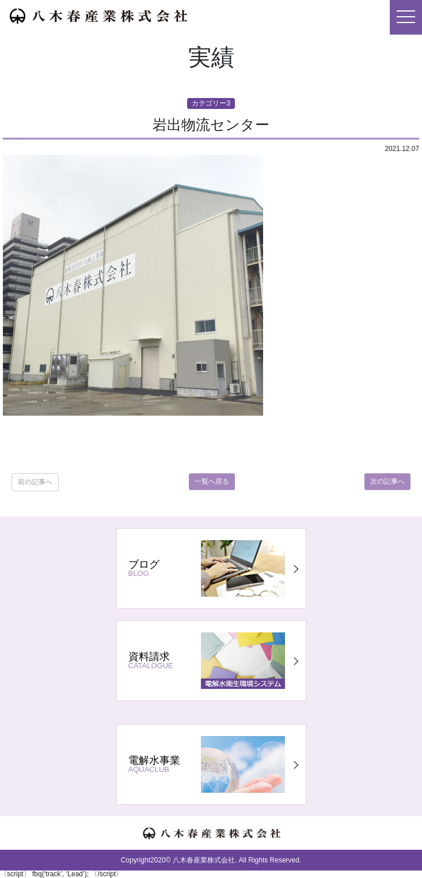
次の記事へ (387, 481)
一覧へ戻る (212, 481)
